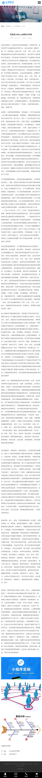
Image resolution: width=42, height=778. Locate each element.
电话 (26, 775)
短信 (16, 775)
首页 (2, 26)
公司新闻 (18, 17)
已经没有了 (13, 754)
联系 (5, 775)
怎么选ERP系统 (14, 751)
